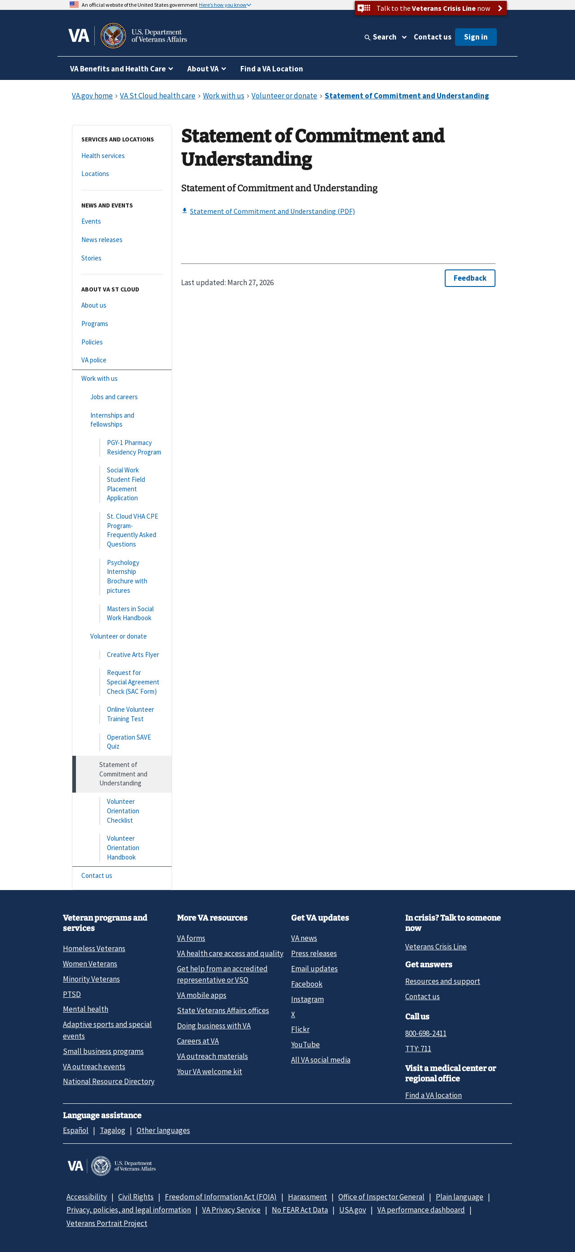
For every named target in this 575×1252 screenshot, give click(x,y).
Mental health (85, 1009)
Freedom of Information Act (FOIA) (221, 1197)
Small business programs (103, 1051)
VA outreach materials (212, 1056)
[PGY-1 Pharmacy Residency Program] (122, 447)
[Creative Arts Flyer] (122, 655)
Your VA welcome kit (209, 1071)
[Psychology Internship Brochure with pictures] (122, 577)
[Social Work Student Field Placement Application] (122, 484)
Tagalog (112, 1130)
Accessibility (86, 1197)
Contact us (432, 37)
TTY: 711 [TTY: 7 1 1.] (418, 1049)
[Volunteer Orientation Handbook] (122, 847)
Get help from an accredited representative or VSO (222, 974)
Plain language (459, 1197)
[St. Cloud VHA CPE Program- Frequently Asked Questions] (122, 530)
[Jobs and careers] (122, 397)
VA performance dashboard (421, 1210)
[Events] (122, 221)
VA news (304, 938)
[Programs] (122, 324)
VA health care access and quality (230, 953)
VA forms (191, 938)
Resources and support (442, 981)
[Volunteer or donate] (122, 636)
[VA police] (122, 360)
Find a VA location (433, 1095)
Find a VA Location (271, 69)
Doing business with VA (214, 1026)
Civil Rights (136, 1197)
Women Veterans (90, 964)
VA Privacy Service (231, 1210)
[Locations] (122, 174)
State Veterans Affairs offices (223, 1010)
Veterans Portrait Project (106, 1223)
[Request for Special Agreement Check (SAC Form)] (122, 682)
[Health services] (122, 156)
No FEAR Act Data (300, 1210)
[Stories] (122, 258)
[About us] (122, 305)
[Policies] (122, 342)
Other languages (163, 1130)
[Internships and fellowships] (122, 420)
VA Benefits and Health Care (118, 69)
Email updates (314, 969)
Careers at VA (198, 1041)
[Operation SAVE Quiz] (122, 742)
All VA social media (320, 1060)
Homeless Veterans (94, 948)
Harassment (307, 1197)
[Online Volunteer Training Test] (122, 714)
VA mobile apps (201, 995)
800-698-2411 (426, 1033)
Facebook (307, 984)
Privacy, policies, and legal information (128, 1210)
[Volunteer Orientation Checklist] (122, 811)
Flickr (300, 1029)
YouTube (305, 1044)
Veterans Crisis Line (436, 947)
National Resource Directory (109, 1081)
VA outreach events (94, 1066)
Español (75, 1130)
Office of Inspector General (381, 1197)
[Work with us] (122, 379)
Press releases (314, 953)
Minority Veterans (91, 979)
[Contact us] (122, 876)
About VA (203, 69)
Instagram (307, 999)
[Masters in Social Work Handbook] (122, 613)
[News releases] (122, 240)
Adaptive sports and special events (107, 1029)
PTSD (72, 994)
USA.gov (352, 1210)
